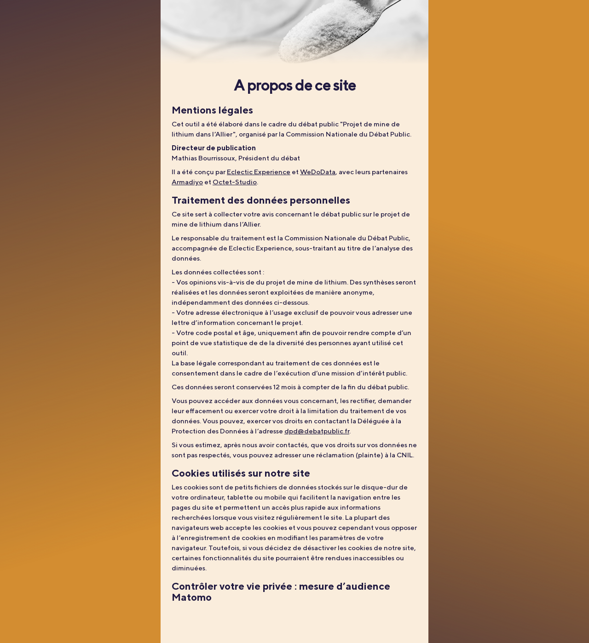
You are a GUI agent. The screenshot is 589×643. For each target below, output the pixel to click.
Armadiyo (187, 182)
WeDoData (317, 172)
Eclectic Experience (258, 172)
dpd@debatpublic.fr (316, 431)
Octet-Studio (235, 182)
